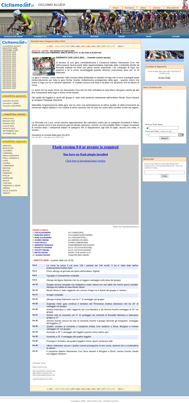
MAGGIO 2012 (9, 121)
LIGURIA (6, 163)
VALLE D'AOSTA (10, 191)
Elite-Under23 (173, 8)
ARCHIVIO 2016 (9, 70)
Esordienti (129, 8)
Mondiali (94, 36)
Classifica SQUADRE (12, 106)
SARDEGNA (8, 178)
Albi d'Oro (67, 36)
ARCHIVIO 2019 (9, 64)
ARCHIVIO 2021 (9, 60)
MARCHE (7, 168)
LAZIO (5, 161)
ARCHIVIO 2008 (9, 86)
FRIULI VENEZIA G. (11, 158)
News (148, 36)
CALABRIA (7, 151)
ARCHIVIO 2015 (9, 72)
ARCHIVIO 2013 (9, 76)
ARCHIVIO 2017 (9, 68)
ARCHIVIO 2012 (9, 78)
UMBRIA (6, 188)
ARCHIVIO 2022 (9, 58)
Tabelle (121, 36)
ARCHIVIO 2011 (9, 80)
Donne (116, 8)
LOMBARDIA (8, 166)
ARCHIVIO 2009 (9, 84)
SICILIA (6, 181)
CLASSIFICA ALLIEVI (11, 46)
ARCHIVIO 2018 (9, 66)
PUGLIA (6, 176)
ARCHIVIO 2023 (9, 56)
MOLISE (6, 171)
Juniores (157, 8)
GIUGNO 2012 (9, 123)
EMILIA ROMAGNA (11, 156)
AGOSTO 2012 (9, 128)
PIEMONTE (7, 173)
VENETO (6, 193)
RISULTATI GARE (9, 48)
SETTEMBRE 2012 (10, 131)
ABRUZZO (7, 146)
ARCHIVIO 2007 (9, 88)
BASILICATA (8, 148)
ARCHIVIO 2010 (9, 82)
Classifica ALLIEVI (11, 101)
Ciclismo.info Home (13, 36)
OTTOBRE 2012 (9, 133)
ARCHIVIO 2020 (9, 62)
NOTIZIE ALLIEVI (156, 60)
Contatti (176, 36)
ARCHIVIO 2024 (9, 54)
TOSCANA (7, 183)
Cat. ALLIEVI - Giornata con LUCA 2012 (48, 137)
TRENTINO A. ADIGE (11, 186)
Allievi (143, 8)
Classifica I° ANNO (11, 103)
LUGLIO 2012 (8, 126)
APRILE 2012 (8, 118)
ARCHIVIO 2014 (9, 74)
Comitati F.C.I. (40, 36)
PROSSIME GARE (10, 50)
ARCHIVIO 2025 (9, 52)
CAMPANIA (7, 153)
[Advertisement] (14, 248)
